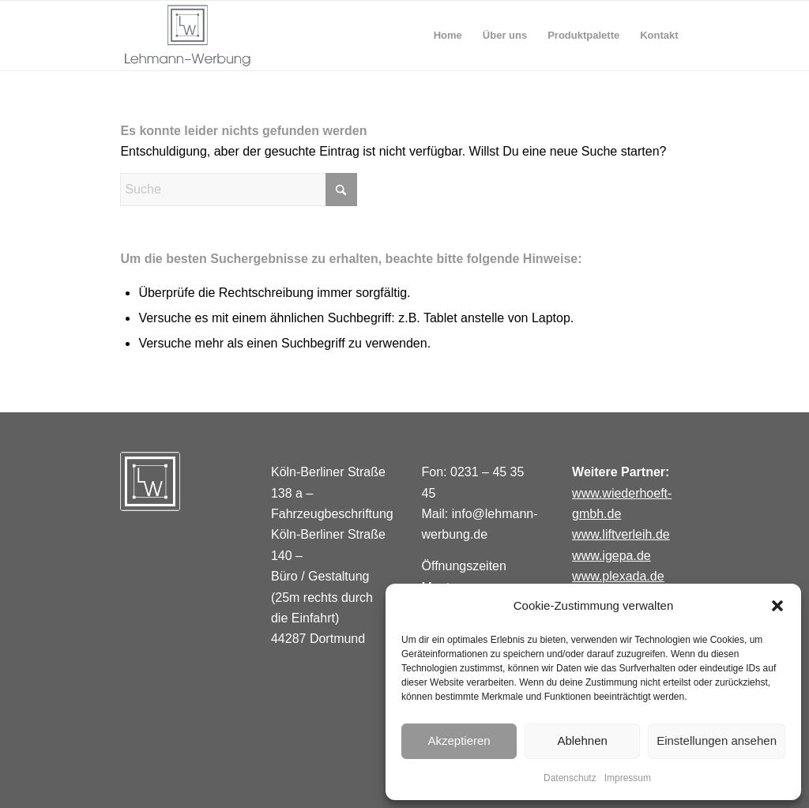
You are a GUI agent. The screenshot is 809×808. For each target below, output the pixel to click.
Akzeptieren (458, 740)
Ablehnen (582, 740)
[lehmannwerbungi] (187, 35)
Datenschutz (570, 778)
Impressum (627, 778)
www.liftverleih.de (621, 534)
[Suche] (238, 189)
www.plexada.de (618, 576)
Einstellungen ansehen (717, 740)
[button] (777, 606)
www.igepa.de (611, 555)
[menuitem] (447, 35)
